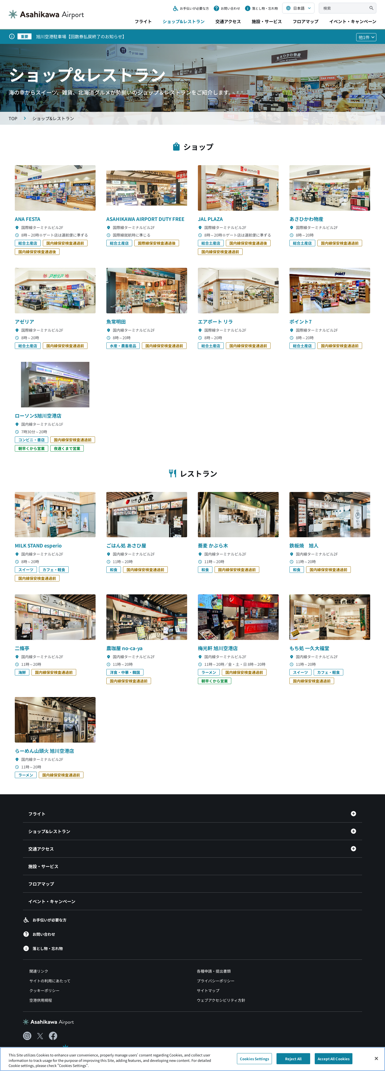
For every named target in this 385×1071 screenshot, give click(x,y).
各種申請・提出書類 (214, 971)
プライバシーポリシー (215, 980)
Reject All (293, 1061)
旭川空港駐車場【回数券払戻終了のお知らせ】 (81, 36)
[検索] (371, 8)
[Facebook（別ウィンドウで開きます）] (53, 1036)
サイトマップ (208, 990)
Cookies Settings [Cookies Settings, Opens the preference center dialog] (254, 1061)
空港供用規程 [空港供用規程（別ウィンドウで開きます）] (40, 1000)
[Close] (376, 1061)
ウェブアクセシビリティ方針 (221, 1000)
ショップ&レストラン (184, 21)
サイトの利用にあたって (50, 980)
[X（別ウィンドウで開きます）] (40, 1036)
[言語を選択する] (298, 8)
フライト (143, 21)
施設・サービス (267, 21)
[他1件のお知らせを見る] (366, 37)
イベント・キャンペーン (352, 21)
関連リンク (38, 971)
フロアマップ (305, 21)
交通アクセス (228, 21)
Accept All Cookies (333, 1061)
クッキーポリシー (44, 990)
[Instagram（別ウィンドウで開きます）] (27, 1036)
